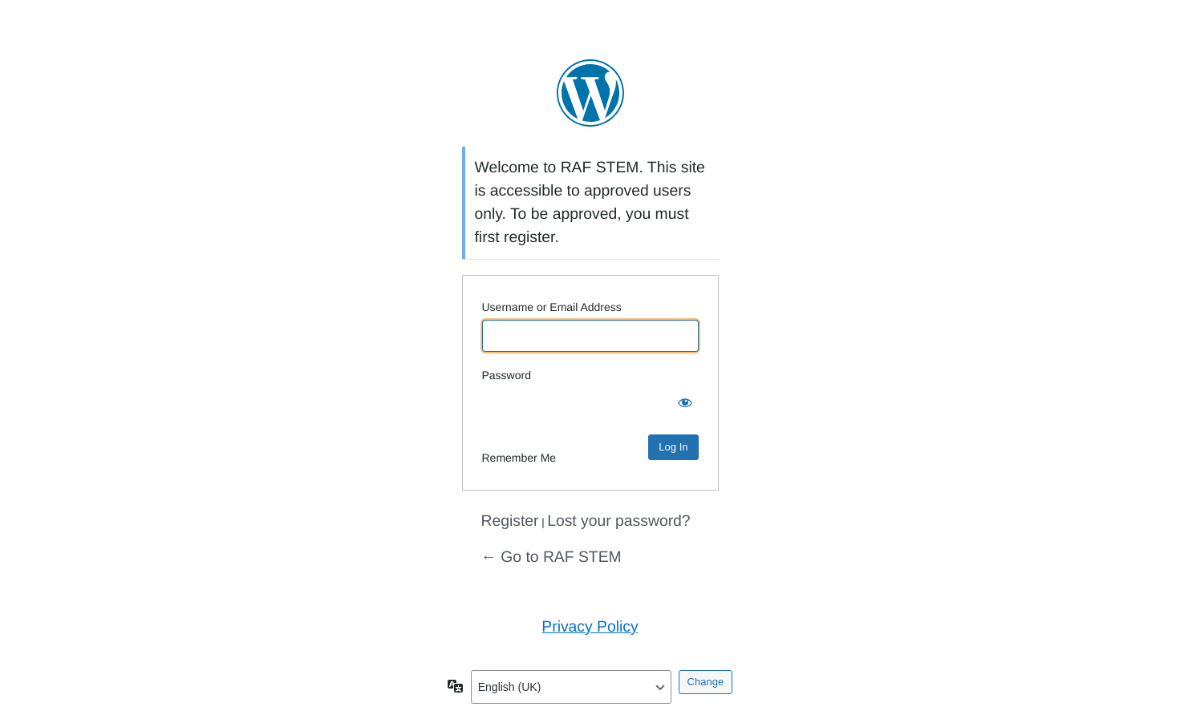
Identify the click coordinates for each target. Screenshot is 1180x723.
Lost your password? (619, 521)
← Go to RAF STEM (551, 557)
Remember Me (519, 457)
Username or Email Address (552, 307)
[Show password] (683, 404)
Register (510, 521)
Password (506, 375)
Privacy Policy (589, 627)
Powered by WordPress (590, 93)
